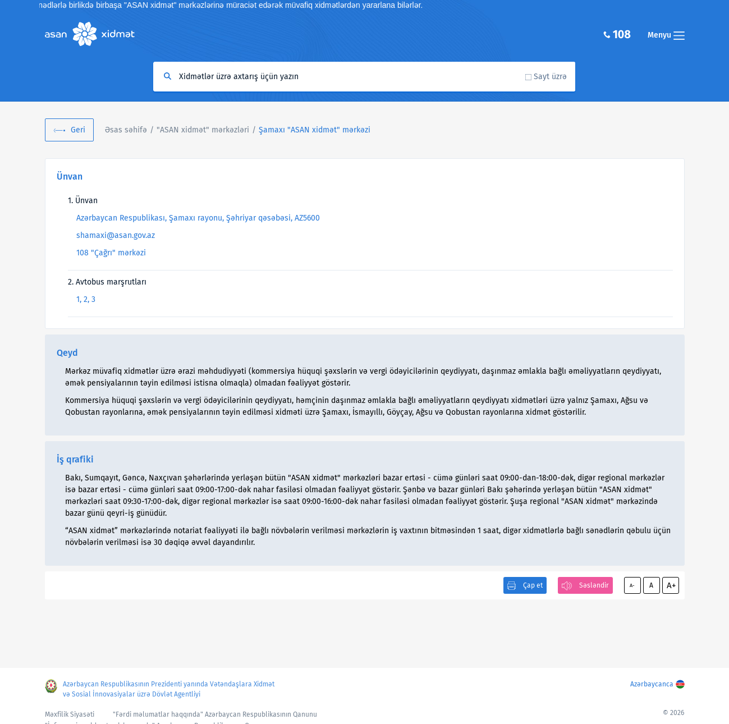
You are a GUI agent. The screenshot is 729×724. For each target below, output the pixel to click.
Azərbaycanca (651, 684)
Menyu (666, 35)
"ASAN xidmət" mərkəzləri (203, 130)
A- (632, 585)
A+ (671, 585)
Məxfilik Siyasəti (69, 714)
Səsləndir (594, 585)
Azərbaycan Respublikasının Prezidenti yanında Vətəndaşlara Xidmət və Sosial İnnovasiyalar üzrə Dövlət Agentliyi (168, 689)
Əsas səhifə (126, 130)
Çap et (533, 585)
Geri (78, 130)
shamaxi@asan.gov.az (115, 235)
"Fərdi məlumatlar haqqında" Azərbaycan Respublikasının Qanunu (215, 714)
